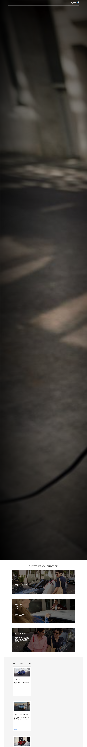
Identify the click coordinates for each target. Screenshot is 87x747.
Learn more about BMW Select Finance (21, 585)
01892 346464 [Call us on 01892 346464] (33, 2)
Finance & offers (14, 6)
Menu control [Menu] (8, 3)
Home (9, 6)
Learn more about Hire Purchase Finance (19, 615)
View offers (17, 587)
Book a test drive (15, 2)
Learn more (16, 694)
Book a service (23, 2)
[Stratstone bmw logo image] (74, 2)
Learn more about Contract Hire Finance (20, 644)
